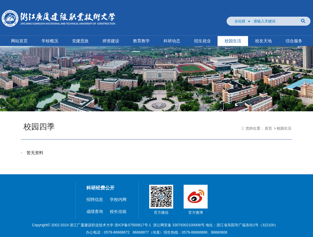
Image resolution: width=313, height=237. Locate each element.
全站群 (239, 21)
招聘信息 (94, 199)
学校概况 (49, 41)
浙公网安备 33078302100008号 (178, 225)
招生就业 (202, 41)
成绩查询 (94, 211)
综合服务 (294, 41)
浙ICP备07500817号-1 (133, 225)
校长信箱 (118, 211)
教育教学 (141, 41)
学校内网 (118, 199)
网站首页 (19, 41)
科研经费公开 (100, 187)
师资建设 (111, 41)
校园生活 (233, 41)
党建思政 (80, 41)
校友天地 (263, 41)
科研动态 (172, 41)
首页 (268, 128)
